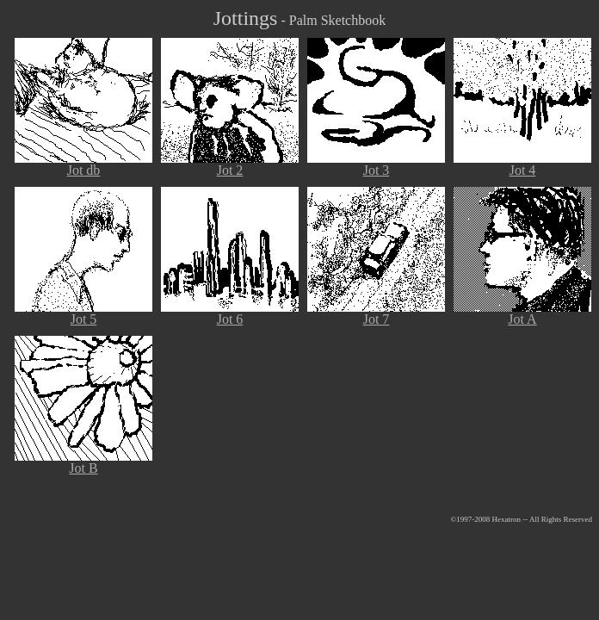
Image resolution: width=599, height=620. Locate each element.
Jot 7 (376, 313)
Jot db (83, 164)
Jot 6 (230, 313)
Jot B (83, 462)
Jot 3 (376, 164)
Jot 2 (230, 164)
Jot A (522, 313)
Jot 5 (83, 313)
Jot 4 (522, 164)
